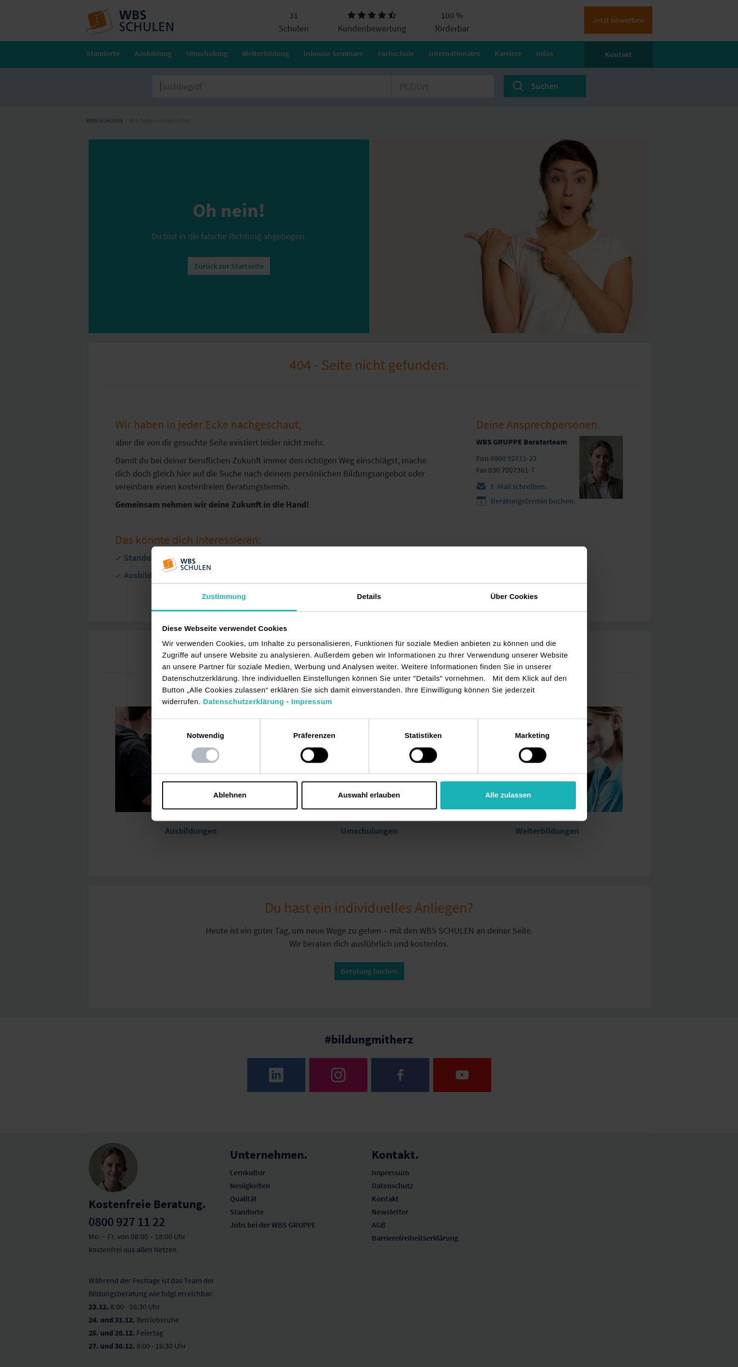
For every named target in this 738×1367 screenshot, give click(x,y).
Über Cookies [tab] (514, 597)
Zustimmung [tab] (224, 597)
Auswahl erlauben (369, 795)
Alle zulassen (508, 795)
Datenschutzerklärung (243, 702)
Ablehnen (229, 795)
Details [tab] (369, 597)
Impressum (311, 702)
